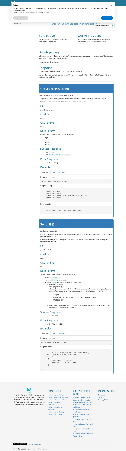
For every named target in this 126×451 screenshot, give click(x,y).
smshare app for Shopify (56, 412)
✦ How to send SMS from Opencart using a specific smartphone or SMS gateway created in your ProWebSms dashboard (82, 402)
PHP (54, 172)
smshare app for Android (56, 395)
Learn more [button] (21, 18)
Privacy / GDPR (103, 400)
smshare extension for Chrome (58, 400)
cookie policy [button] (21, 11)
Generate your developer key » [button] (50, 62)
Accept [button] (106, 18)
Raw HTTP (45, 172)
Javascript (62, 172)
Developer (101, 395)
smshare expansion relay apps (58, 397)
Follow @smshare (35, 444)
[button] (112, 5)
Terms (100, 397)
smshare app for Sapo (55, 414)
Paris (45, 449)
